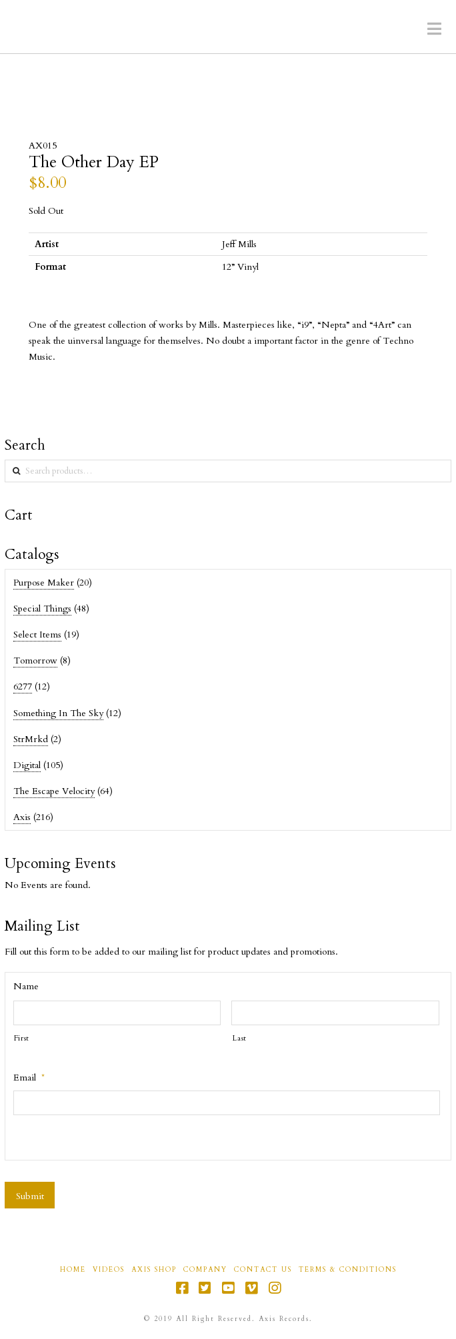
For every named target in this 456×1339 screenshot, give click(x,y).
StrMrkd (30, 739)
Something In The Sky (58, 713)
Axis (22, 817)
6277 (22, 686)
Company (205, 1270)
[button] (434, 29)
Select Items (37, 634)
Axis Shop (154, 1270)
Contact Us (263, 1270)
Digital (27, 765)
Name (26, 987)
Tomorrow (35, 660)
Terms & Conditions (348, 1270)
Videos (109, 1270)
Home (73, 1270)
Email (29, 1078)
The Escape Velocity (54, 791)
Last (239, 1038)
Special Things (42, 608)
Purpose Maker (43, 582)
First (21, 1038)
